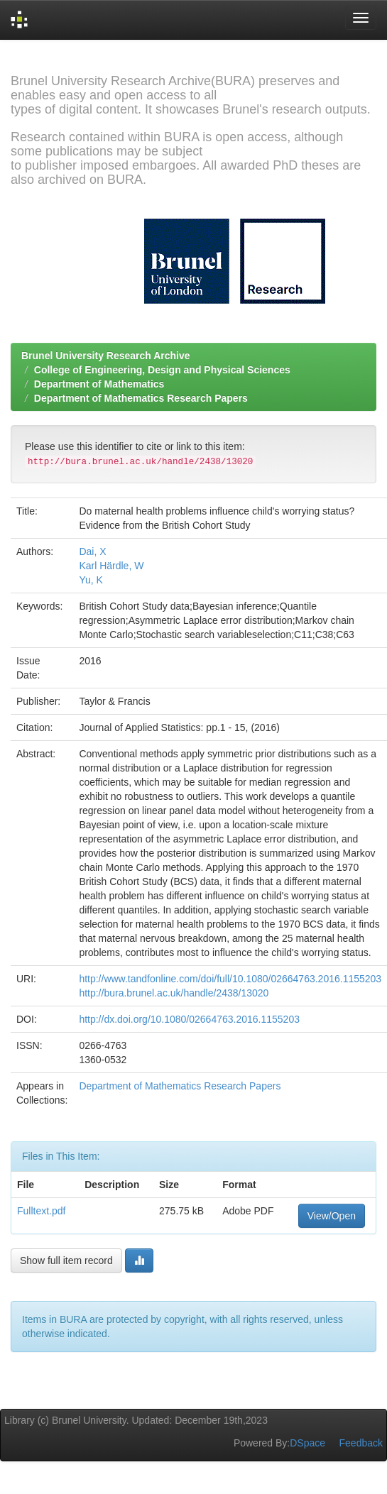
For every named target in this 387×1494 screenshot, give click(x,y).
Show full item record (66, 1260)
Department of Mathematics (99, 384)
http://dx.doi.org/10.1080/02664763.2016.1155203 (189, 1019)
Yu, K (90, 580)
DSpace (307, 1443)
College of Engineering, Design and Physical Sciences (162, 369)
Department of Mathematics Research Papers (141, 398)
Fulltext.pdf (41, 1210)
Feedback (361, 1443)
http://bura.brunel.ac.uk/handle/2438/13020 (173, 993)
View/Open (331, 1215)
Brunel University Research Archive (105, 355)
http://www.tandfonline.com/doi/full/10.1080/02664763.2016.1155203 (230, 978)
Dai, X (92, 551)
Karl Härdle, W (111, 565)
